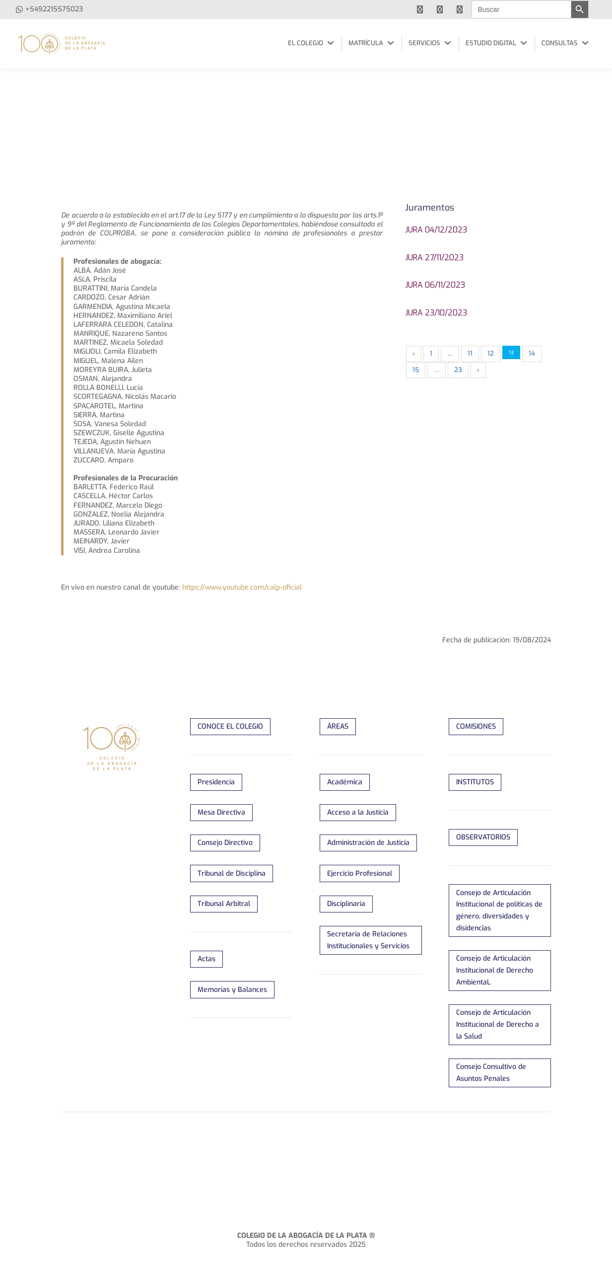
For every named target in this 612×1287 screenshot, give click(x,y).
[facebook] (420, 9)
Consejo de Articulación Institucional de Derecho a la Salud (497, 1024)
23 (458, 370)
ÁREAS (337, 726)
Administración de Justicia (368, 842)
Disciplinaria (346, 903)
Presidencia (216, 782)
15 (415, 370)
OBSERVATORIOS (483, 837)
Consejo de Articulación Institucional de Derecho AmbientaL (494, 970)
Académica (344, 782)
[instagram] (460, 9)
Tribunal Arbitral (224, 903)
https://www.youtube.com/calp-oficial (242, 587)
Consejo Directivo (225, 842)
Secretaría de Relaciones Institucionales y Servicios (368, 940)
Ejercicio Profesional (359, 873)
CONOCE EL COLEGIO (230, 726)
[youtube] (440, 9)
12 (490, 353)
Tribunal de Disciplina (232, 873)
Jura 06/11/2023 (435, 285)
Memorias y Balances (232, 989)
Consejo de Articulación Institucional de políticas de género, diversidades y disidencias (499, 910)
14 (532, 353)
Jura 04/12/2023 (436, 230)
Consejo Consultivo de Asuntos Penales (491, 1072)
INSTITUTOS (475, 782)
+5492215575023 (54, 9)
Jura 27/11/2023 (434, 257)
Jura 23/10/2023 (436, 312)
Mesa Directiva (221, 812)
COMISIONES (476, 726)
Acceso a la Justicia (358, 812)
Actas (206, 959)
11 (470, 353)
